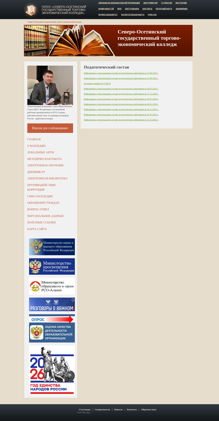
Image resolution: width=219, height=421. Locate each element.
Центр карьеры (132, 8)
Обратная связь (148, 409)
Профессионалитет (108, 14)
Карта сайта (37, 229)
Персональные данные (45, 215)
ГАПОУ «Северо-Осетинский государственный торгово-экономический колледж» (64, 9)
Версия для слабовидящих (50, 128)
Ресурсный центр (164, 8)
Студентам (166, 2)
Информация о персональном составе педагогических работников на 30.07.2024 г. (121, 99)
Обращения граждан (43, 202)
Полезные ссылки (41, 222)
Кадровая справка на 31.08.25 (97, 83)
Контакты (147, 8)
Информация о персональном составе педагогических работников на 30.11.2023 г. (121, 109)
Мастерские (181, 2)
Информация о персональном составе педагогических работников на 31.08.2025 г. (121, 78)
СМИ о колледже (40, 196)
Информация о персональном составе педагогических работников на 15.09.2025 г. (121, 73)
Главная (34, 139)
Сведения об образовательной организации (119, 2)
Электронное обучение (45, 165)
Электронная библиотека (47, 178)
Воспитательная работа (132, 14)
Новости (118, 409)
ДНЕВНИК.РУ (36, 171)
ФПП (119, 8)
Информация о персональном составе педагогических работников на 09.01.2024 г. (121, 104)
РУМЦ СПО (152, 14)
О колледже (36, 145)
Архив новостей (106, 8)
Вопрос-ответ (38, 209)
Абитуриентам (150, 2)
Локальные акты (40, 152)
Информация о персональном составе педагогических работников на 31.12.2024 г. (121, 94)
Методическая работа (44, 158)
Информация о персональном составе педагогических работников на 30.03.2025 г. (121, 88)
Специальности (102, 409)
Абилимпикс (182, 8)
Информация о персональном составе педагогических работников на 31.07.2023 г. (121, 114)
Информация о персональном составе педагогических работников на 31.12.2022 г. (121, 120)
